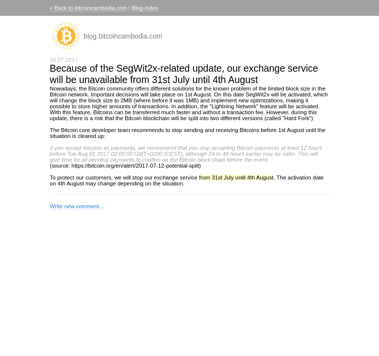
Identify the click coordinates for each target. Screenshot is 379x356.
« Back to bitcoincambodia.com (88, 8)
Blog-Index (145, 8)
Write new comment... (77, 206)
